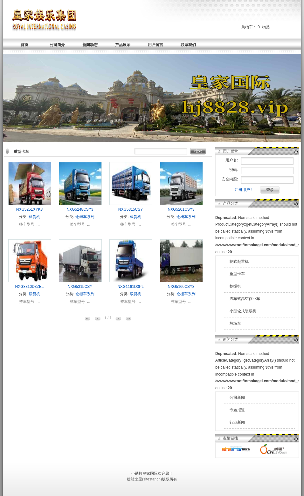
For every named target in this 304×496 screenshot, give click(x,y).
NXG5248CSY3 (79, 209)
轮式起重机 (239, 261)
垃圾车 (235, 323)
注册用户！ (244, 189)
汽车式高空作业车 (245, 298)
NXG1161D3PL (130, 286)
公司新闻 (237, 397)
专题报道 (237, 410)
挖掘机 (235, 286)
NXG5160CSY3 (181, 286)
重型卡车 (237, 274)
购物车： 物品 (255, 27)
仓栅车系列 (84, 216)
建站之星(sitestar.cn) (144, 479)
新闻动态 (90, 45)
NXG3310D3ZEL (29, 286)
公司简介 (57, 45)
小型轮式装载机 (243, 311)
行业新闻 (237, 422)
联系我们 (188, 45)
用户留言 (155, 45)
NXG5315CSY (130, 209)
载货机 (34, 216)
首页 (24, 45)
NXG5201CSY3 (181, 209)
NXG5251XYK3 (29, 209)
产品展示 (122, 45)
